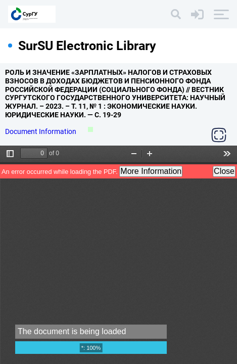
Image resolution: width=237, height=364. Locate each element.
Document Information (41, 131)
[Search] (176, 14)
